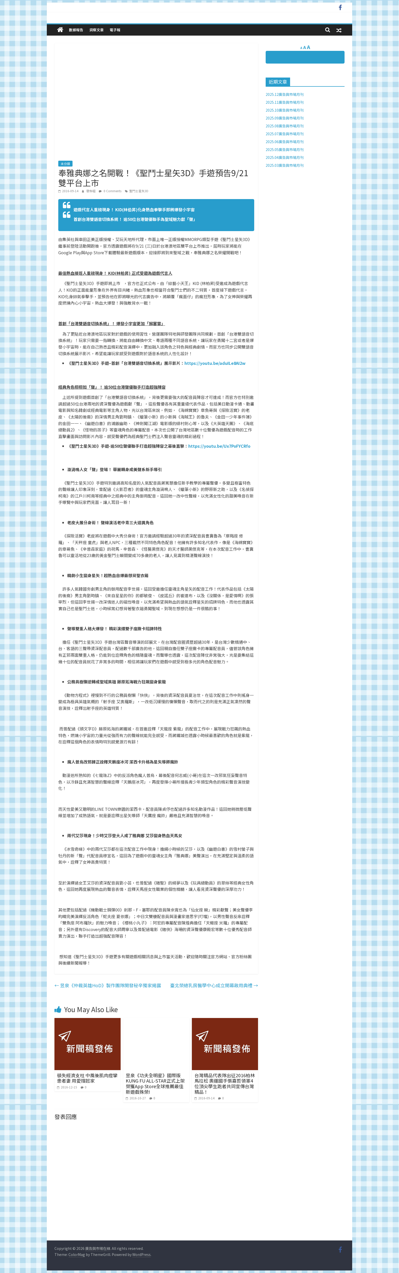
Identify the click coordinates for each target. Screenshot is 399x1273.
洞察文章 (96, 29)
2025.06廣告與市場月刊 (285, 141)
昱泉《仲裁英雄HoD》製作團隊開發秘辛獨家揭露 (107, 985)
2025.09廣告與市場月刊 (285, 118)
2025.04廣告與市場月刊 (285, 157)
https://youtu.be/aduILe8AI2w (215, 363)
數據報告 (76, 29)
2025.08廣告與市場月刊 (285, 125)
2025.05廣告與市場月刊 (285, 149)
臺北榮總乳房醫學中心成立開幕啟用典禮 (214, 985)
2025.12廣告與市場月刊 (285, 94)
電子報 (115, 29)
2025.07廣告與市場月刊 (285, 133)
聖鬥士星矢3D (138, 191)
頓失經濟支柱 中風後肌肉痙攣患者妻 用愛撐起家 (87, 1078)
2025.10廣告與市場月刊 (285, 110)
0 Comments (110, 191)
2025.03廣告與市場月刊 (285, 165)
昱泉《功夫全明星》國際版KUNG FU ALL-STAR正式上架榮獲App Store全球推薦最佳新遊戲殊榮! (155, 1083)
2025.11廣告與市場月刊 (285, 102)
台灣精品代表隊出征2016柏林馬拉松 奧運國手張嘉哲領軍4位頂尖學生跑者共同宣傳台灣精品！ (224, 1083)
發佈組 (91, 191)
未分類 (65, 163)
